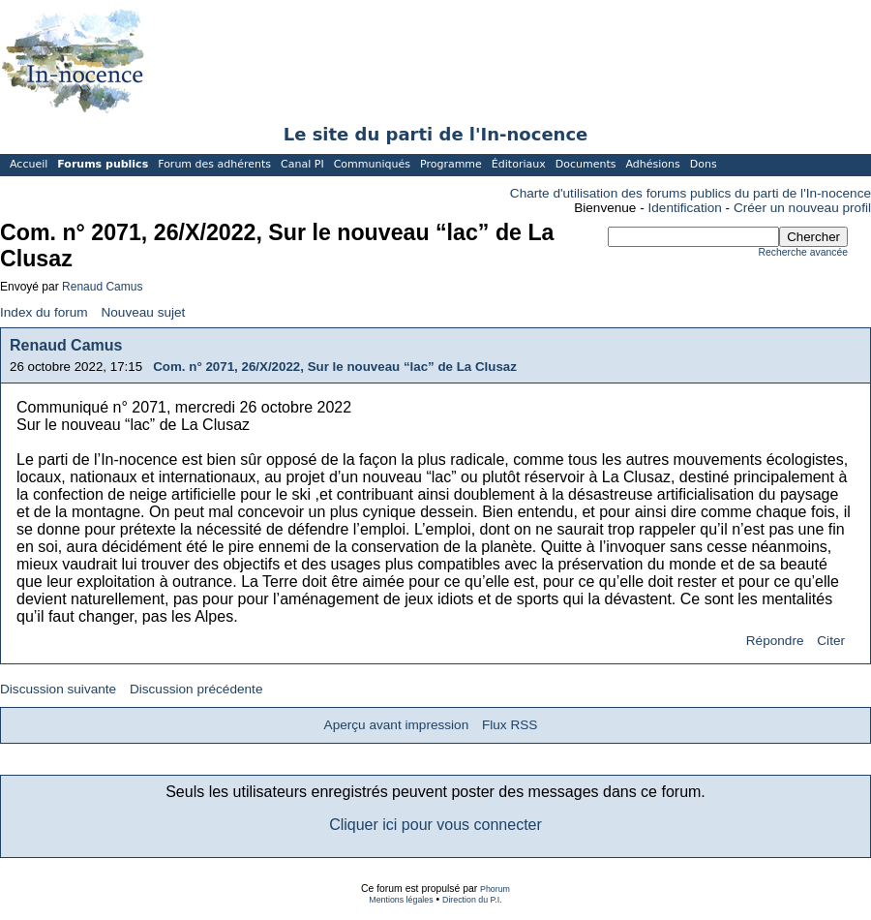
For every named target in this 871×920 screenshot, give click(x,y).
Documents (586, 164)
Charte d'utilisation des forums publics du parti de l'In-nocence (690, 193)
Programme (451, 164)
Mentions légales (401, 900)
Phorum (495, 889)
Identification (685, 207)
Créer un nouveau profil (802, 207)
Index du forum (44, 312)
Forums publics (102, 164)
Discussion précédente (196, 689)
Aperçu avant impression (396, 725)
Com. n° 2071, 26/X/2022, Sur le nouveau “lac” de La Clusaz (335, 366)
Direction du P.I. (472, 900)
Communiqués (372, 164)
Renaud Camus (102, 286)
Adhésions (652, 164)
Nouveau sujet (143, 312)
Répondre (775, 640)
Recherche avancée (803, 252)
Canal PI (302, 164)
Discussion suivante (58, 689)
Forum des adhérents (214, 164)
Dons (703, 164)
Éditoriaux (519, 164)
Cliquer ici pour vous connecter (435, 824)
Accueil (28, 164)
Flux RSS (509, 725)
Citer (831, 640)
